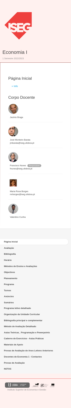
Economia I (14, 52)
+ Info (15, 86)
